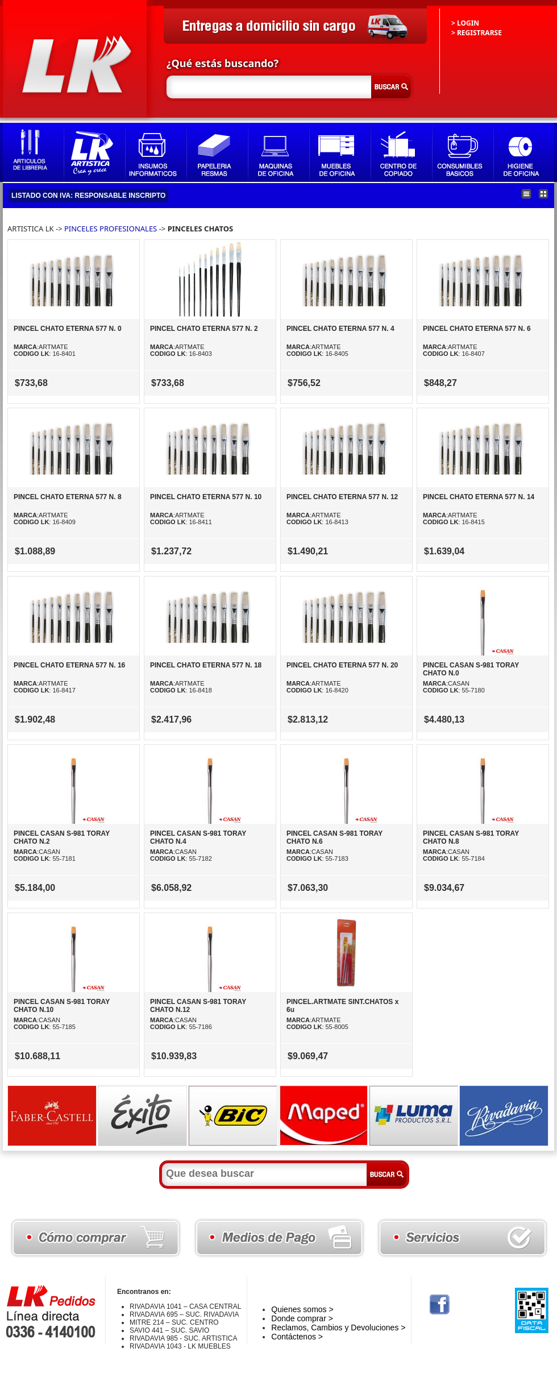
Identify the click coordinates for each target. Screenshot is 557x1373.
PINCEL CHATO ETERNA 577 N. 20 (342, 665)
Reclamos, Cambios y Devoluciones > (338, 1327)
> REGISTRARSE (476, 33)
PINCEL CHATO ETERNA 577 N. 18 (205, 665)
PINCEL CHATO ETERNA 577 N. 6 (477, 329)
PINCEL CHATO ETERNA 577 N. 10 (205, 497)
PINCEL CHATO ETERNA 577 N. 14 (478, 497)
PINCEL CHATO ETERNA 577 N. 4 (340, 329)
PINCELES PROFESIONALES (111, 228)
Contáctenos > (297, 1336)
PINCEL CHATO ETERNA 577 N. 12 (342, 497)
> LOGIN (465, 23)
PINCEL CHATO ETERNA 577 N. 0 (68, 329)
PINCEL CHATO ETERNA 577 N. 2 (204, 329)
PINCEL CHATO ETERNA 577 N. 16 (69, 665)
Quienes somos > (302, 1309)
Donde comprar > (302, 1318)
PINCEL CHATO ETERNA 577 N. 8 (68, 497)
